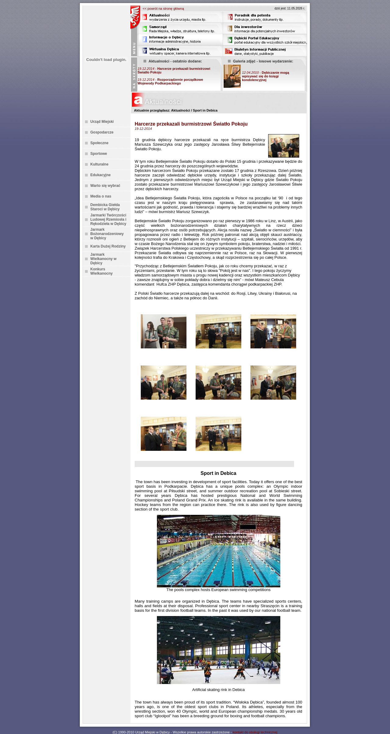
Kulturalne (99, 164)
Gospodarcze (102, 132)
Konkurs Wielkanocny (101, 271)
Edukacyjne (100, 175)
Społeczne (99, 143)
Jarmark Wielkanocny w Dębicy (103, 258)
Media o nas (101, 196)
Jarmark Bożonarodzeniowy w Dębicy (107, 233)
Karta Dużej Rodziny (108, 246)
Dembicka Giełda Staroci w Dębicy (105, 207)
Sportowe (98, 153)
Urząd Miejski (102, 121)
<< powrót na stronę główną (163, 8)
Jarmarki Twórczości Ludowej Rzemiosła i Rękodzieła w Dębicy (108, 219)
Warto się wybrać (105, 186)
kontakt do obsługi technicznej (255, 732)
